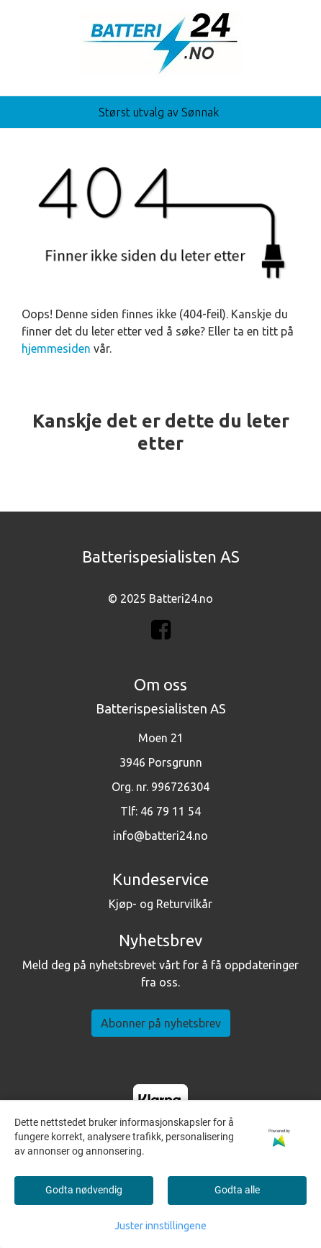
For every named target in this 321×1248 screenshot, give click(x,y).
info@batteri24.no (160, 835)
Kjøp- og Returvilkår (160, 903)
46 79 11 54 (170, 811)
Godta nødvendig (83, 1190)
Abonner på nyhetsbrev (161, 1023)
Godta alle (237, 1190)
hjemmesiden (56, 348)
